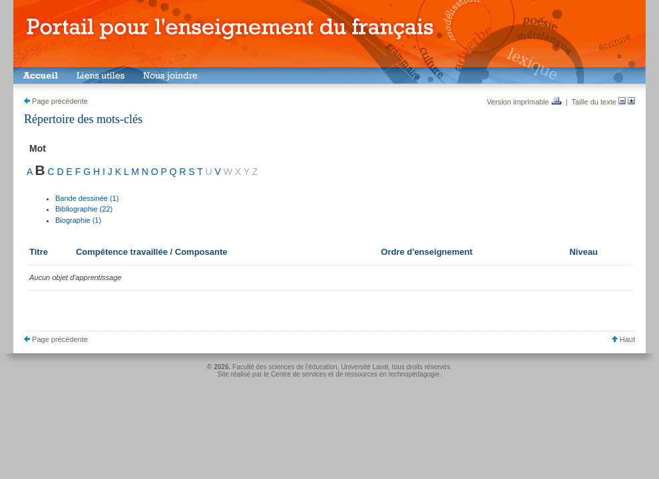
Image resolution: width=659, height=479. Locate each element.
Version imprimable (524, 102)
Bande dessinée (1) (86, 198)
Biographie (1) (78, 220)
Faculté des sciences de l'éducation (284, 367)
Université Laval (364, 367)
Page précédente (56, 101)
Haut (623, 339)
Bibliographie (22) (83, 209)
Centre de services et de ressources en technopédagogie (355, 374)
